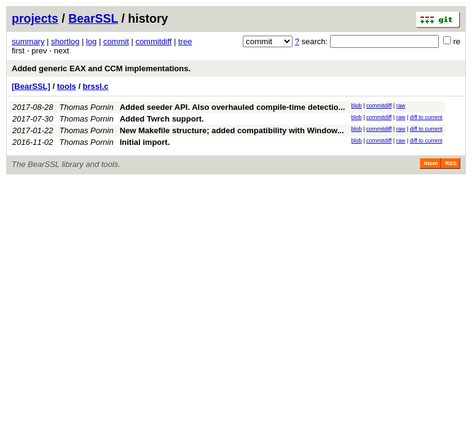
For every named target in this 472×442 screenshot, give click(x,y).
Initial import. (145, 142)
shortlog (65, 41)
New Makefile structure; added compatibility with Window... (232, 130)
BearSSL (93, 18)
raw (401, 106)
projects (35, 18)
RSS (451, 163)
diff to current (426, 117)
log (91, 41)
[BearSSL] (31, 86)
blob (356, 106)
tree (185, 41)
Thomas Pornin (87, 107)
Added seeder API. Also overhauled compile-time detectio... (232, 107)
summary (28, 41)
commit (116, 41)
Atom (430, 163)
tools (66, 86)
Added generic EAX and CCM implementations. (101, 68)
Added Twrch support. (162, 118)
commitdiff (153, 41)
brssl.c (96, 86)
